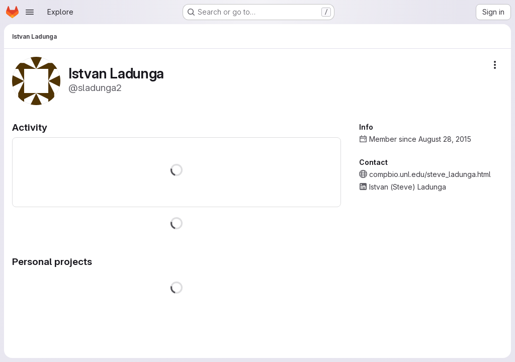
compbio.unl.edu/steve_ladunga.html (430, 174)
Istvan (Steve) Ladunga (407, 187)
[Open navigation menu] (30, 12)
